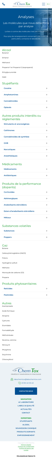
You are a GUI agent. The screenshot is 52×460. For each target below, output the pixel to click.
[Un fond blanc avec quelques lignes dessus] (3, 5)
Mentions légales (26, 444)
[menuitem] (26, 402)
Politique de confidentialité (26, 446)
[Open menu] (43, 4)
